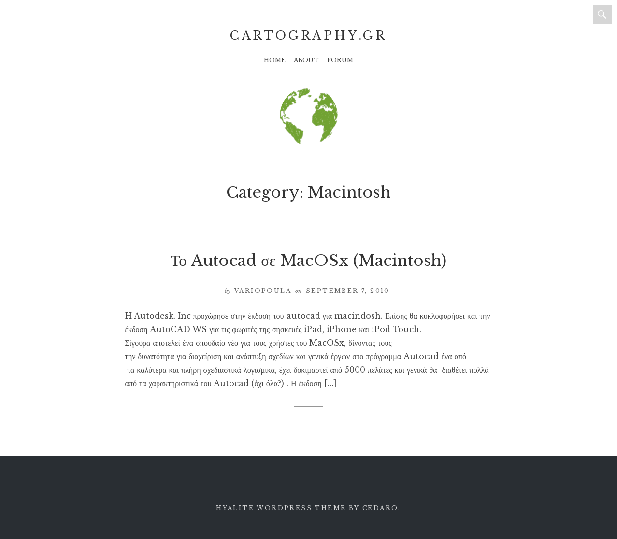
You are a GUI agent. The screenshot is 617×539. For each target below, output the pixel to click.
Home (275, 60)
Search (602, 14)
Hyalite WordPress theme (281, 507)
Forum (340, 60)
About (306, 60)
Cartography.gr (308, 36)
